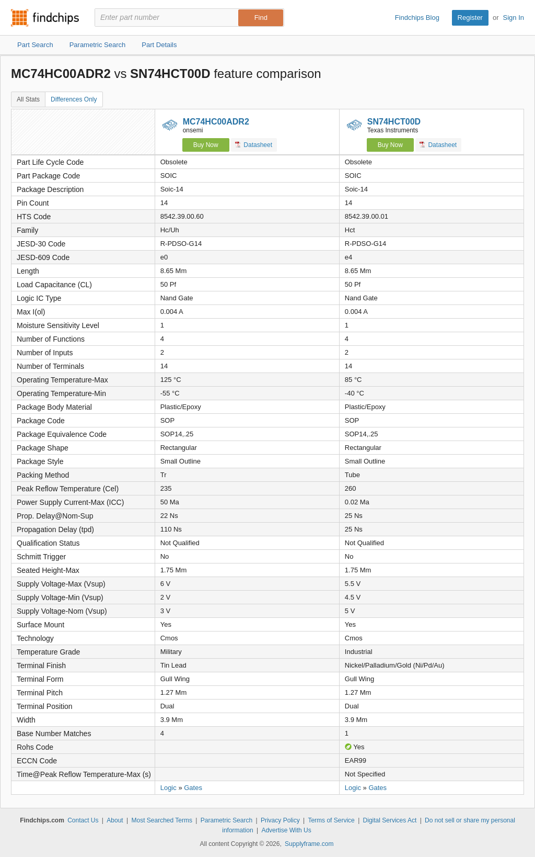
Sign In (513, 17)
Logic (168, 788)
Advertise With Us (286, 830)
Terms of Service (331, 820)
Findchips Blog (417, 17)
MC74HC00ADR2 (216, 121)
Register (470, 17)
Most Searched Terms (161, 820)
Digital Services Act (390, 820)
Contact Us (82, 820)
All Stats (28, 99)
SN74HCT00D (394, 121)
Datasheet (253, 145)
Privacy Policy (280, 820)
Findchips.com (45, 18)
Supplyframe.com (309, 844)
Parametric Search (226, 820)
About (115, 820)
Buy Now (205, 145)
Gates (193, 788)
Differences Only (74, 99)
